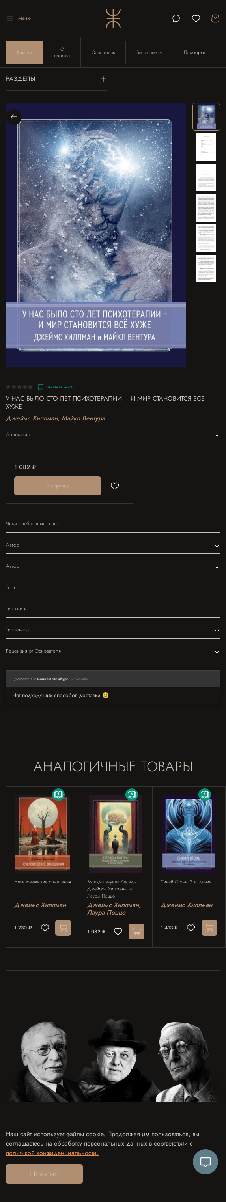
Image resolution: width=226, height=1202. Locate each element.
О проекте (62, 52)
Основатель (103, 52)
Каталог (24, 52)
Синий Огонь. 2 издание (186, 881)
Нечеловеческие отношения (42, 881)
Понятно (44, 1174)
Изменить (79, 679)
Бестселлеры (149, 52)
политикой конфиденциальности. (52, 1152)
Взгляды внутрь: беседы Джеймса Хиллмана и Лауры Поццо (111, 889)
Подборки (194, 52)
